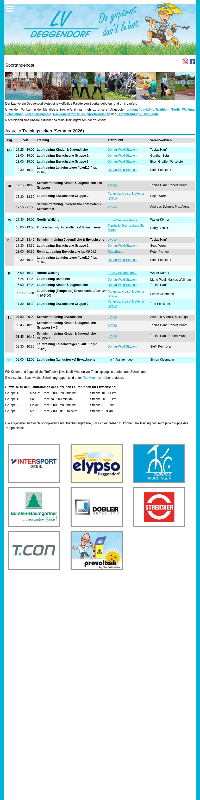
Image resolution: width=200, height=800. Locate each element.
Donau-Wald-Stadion (122, 149)
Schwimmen (14, 114)
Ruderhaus (115, 251)
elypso (112, 185)
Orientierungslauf (38, 114)
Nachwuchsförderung (69, 114)
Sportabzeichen (98, 114)
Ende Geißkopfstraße (123, 220)
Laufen (132, 109)
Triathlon (162, 109)
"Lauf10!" (146, 109)
